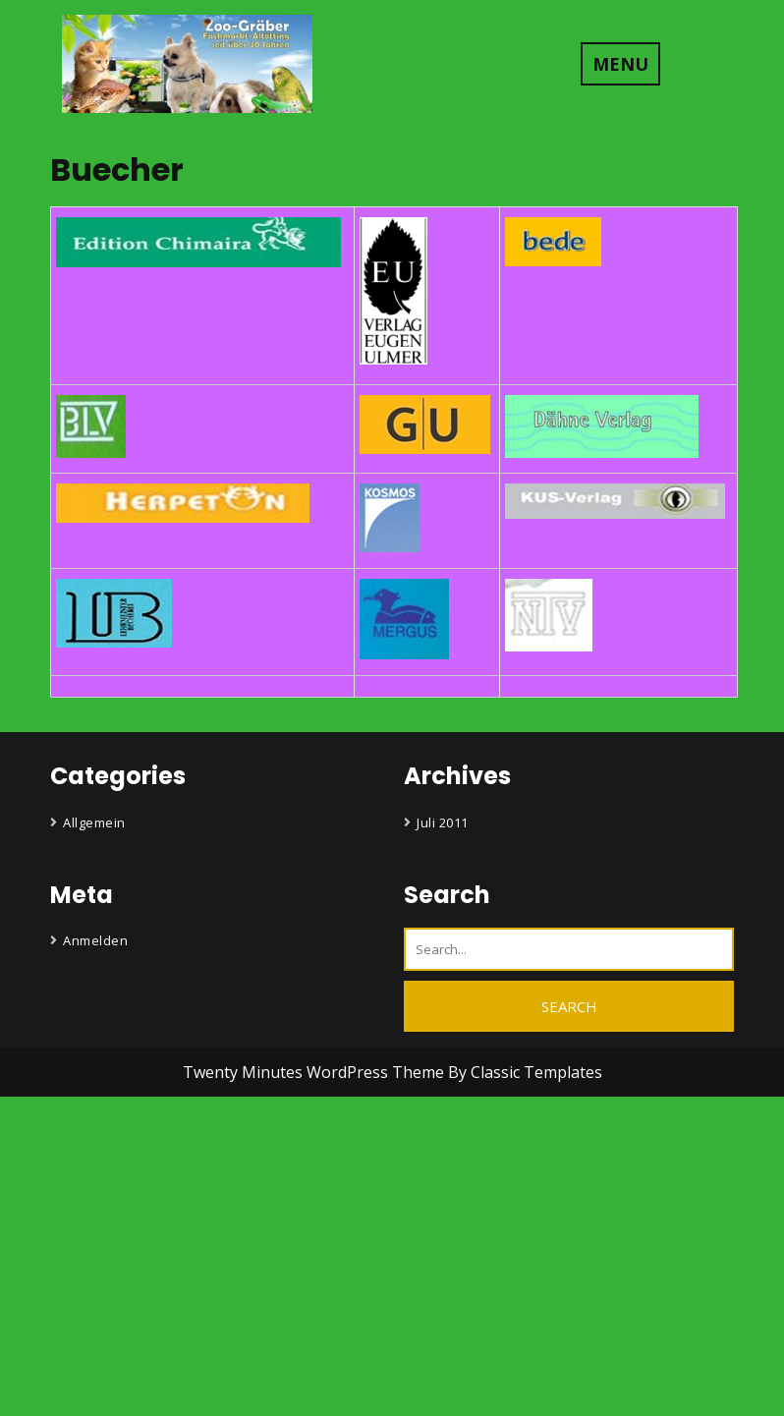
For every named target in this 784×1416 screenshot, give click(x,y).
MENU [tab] (620, 64)
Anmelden (95, 940)
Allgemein (94, 822)
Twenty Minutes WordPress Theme (315, 1072)
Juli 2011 (443, 822)
